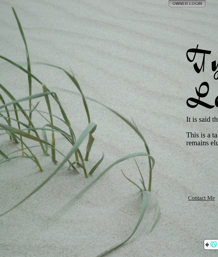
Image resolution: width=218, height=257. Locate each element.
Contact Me (201, 198)
